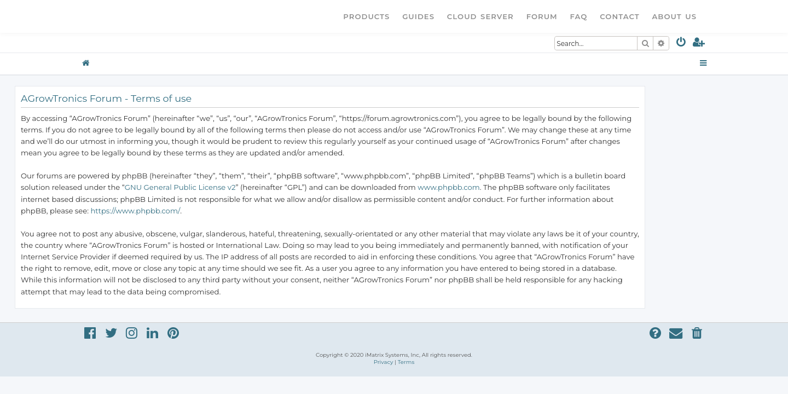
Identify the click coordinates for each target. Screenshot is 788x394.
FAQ (579, 16)
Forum (542, 16)
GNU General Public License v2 (244, 187)
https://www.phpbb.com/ (199, 210)
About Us (674, 16)
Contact (619, 16)
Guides (418, 16)
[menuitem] (681, 44)
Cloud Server (480, 16)
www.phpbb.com (513, 187)
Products (366, 16)
